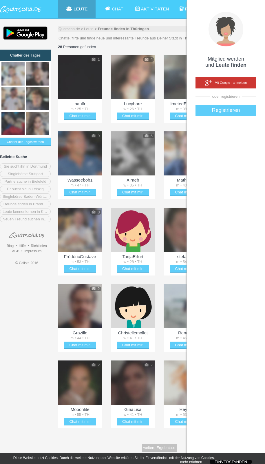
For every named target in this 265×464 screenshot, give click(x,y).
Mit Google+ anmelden (226, 83)
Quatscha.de (69, 29)
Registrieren (226, 110)
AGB (15, 251)
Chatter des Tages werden (25, 142)
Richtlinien (39, 246)
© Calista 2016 (26, 263)
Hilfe (22, 246)
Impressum (32, 251)
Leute (89, 29)
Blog (10, 246)
